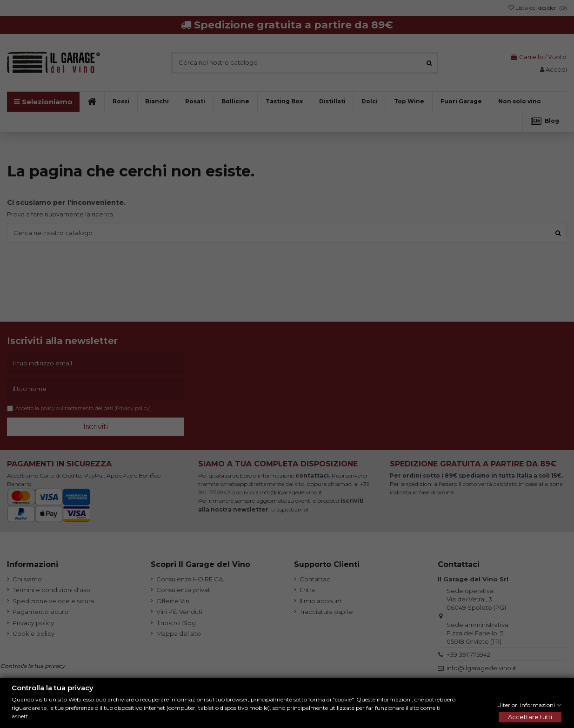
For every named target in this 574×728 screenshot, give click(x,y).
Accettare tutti (530, 717)
